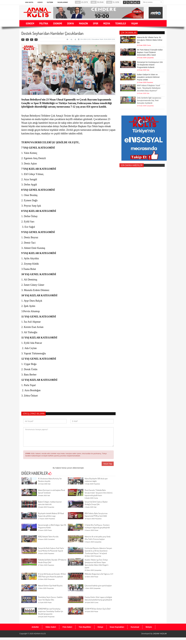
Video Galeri (50, 627)
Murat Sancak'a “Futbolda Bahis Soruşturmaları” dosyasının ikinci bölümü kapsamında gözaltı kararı (99, 492)
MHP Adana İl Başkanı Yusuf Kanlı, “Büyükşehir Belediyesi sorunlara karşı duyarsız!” (148, 83)
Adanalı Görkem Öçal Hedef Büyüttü (50, 585)
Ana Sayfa (29, 2)
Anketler (35, 627)
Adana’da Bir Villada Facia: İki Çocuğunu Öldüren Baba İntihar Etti (149, 39)
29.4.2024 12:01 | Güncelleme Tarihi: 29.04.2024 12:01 (96, 39)
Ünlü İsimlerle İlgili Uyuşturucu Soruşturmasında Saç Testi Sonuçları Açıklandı (149, 96)
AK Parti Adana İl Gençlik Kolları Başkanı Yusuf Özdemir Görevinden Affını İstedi (150, 52)
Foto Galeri (67, 627)
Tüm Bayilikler (85, 627)
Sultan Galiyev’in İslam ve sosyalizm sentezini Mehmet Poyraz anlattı (148, 77)
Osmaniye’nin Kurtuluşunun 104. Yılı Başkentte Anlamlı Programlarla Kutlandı (150, 64)
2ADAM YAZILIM (160, 634)
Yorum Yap (107, 464)
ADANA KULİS (40, 634)
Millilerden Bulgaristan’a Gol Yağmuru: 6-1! (99, 574)
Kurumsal (135, 627)
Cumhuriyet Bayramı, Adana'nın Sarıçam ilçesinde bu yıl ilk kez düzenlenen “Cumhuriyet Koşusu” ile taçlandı (98, 550)
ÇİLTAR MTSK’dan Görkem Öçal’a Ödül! (97, 609)
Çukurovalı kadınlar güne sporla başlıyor (98, 585)
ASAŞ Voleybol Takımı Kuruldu (48, 536)
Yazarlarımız (62, 2)
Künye (40, 2)
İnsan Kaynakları (117, 627)
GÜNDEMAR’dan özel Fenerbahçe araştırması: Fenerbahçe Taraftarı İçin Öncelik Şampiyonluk (50, 611)
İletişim (50, 2)
